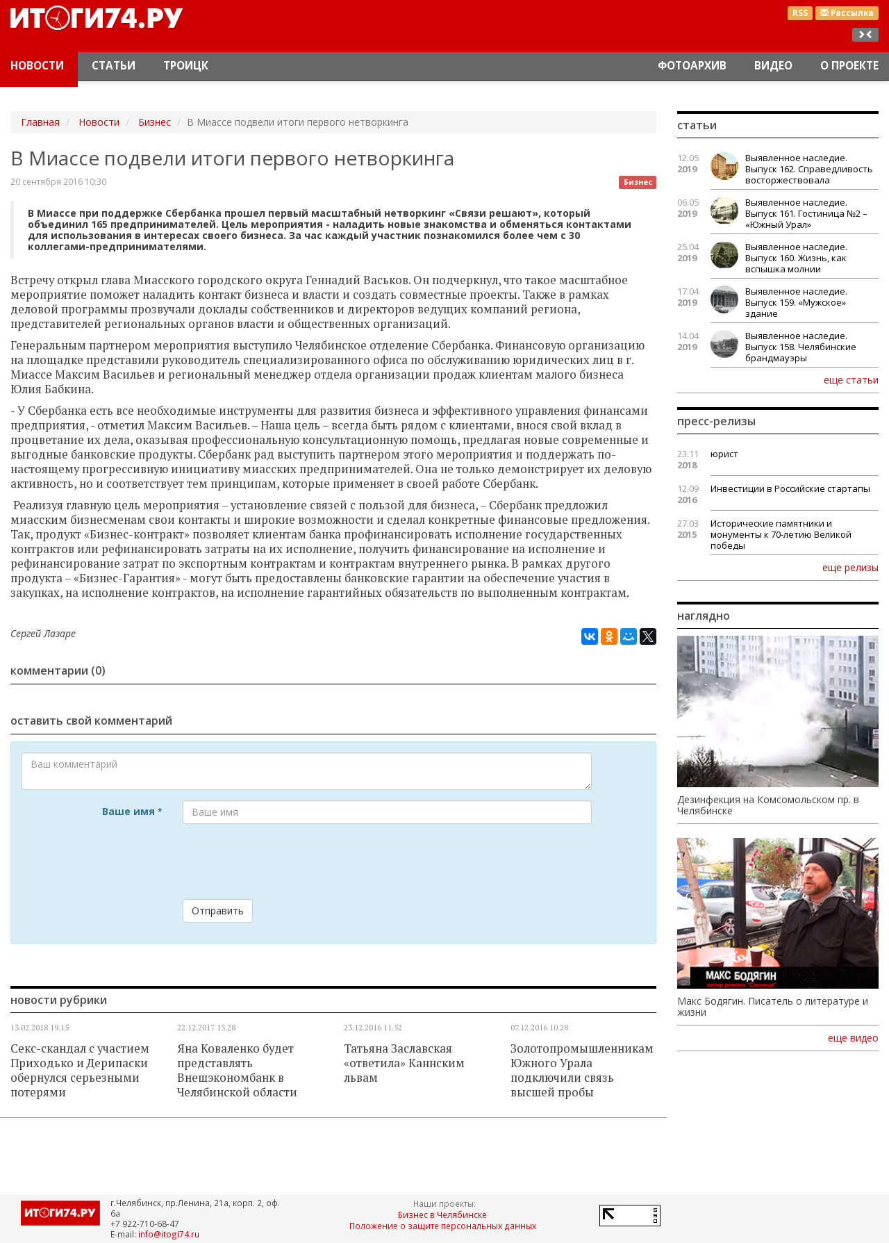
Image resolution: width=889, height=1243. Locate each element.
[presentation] (288, 861)
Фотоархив (692, 65)
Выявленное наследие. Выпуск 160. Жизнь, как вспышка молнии (796, 257)
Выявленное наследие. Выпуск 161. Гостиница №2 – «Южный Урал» (806, 213)
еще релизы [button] (850, 567)
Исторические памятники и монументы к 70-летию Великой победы (781, 534)
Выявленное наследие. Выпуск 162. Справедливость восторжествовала (809, 168)
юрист (724, 453)
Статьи (113, 65)
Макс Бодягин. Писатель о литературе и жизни (772, 1007)
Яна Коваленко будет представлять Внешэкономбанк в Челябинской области (237, 1070)
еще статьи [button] (851, 379)
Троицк (185, 65)
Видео (773, 65)
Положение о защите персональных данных (442, 1225)
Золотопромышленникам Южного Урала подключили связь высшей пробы (582, 1070)
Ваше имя (132, 811)
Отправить (218, 910)
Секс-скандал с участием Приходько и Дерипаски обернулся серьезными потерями (79, 1070)
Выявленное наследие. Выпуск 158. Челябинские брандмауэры (800, 346)
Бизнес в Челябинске (442, 1214)
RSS (800, 13)
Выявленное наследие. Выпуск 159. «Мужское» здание (796, 302)
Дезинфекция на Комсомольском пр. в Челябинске (768, 805)
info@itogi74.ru (168, 1234)
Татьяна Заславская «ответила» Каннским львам (404, 1063)
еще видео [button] (853, 1038)
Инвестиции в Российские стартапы (790, 488)
